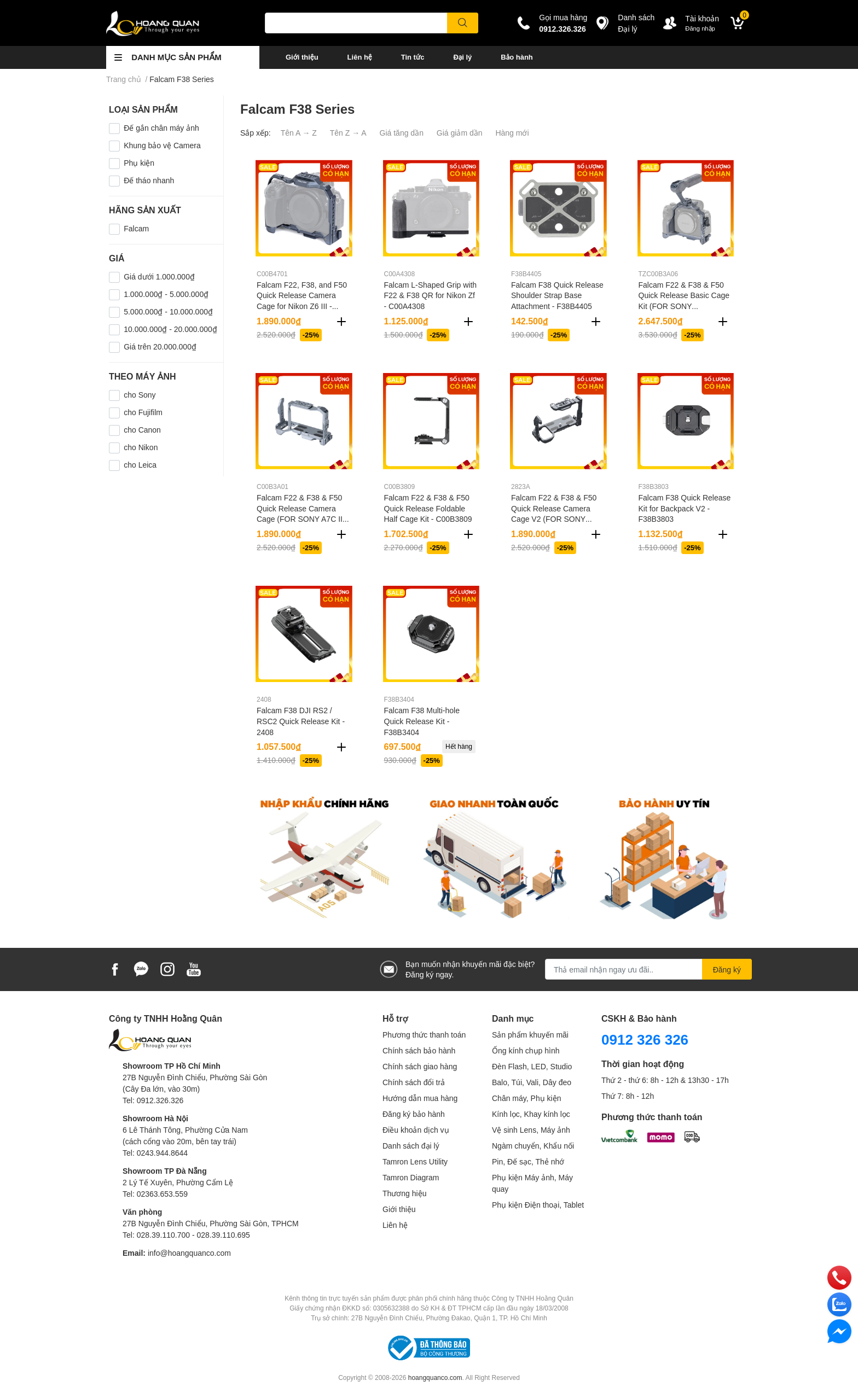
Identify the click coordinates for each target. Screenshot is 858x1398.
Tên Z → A (348, 132)
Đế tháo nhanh (149, 180)
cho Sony (139, 394)
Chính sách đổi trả (413, 1082)
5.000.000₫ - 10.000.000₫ (168, 311)
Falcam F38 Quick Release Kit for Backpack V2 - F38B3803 (685, 508)
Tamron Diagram (410, 1177)
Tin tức (413, 57)
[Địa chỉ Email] (648, 969)
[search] (462, 23)
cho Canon (142, 429)
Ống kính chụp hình (526, 1050)
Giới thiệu (302, 57)
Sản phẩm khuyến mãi (530, 1034)
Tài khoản (702, 18)
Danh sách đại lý (410, 1145)
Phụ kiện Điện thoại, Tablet (538, 1204)
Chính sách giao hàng (419, 1066)
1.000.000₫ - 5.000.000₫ (166, 294)
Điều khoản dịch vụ (415, 1129)
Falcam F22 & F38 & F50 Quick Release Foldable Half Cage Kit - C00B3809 (428, 508)
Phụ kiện (139, 162)
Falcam (136, 228)
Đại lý (462, 57)
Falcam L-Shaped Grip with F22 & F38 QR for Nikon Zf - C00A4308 (430, 295)
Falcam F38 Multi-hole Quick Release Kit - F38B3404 (422, 721)
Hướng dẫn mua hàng (419, 1098)
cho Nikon (141, 447)
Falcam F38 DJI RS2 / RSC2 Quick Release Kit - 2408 (301, 721)
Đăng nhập (700, 28)
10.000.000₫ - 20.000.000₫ (170, 329)
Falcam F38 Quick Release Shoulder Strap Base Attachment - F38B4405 (557, 295)
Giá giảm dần (460, 132)
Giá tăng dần (402, 132)
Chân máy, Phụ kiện (526, 1098)
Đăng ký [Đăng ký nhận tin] (727, 969)
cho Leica (140, 464)
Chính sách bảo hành (418, 1050)
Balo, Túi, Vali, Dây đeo (531, 1082)
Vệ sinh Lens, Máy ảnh (531, 1129)
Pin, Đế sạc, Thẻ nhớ (528, 1161)
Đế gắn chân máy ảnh (161, 127)
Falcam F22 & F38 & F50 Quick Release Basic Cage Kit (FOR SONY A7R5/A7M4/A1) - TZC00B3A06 (684, 306)
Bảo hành (516, 57)
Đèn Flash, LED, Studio (532, 1066)
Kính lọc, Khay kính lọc (531, 1114)
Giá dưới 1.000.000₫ (159, 276)
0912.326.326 (562, 28)
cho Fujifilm (143, 412)
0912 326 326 (644, 1039)
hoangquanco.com (435, 1377)
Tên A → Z (299, 132)
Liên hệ (359, 57)
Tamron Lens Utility (415, 1161)
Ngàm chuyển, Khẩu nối (533, 1145)
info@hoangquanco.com (189, 1252)
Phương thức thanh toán (424, 1034)
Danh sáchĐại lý (636, 23)
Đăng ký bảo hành (413, 1114)
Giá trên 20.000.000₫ (160, 346)
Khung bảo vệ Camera (162, 145)
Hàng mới (512, 132)
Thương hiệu (404, 1193)
